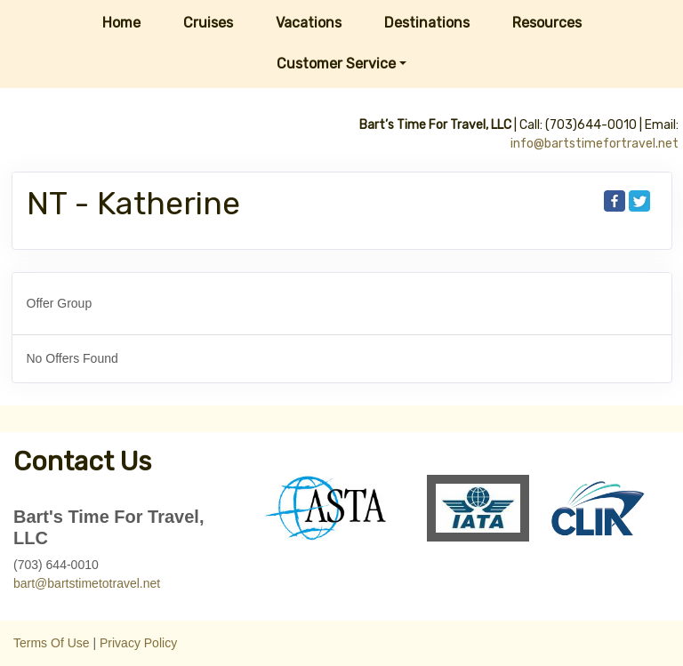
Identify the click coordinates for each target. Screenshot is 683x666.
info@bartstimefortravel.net (594, 143)
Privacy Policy (138, 643)
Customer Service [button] (336, 63)
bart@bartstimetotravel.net (86, 583)
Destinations (427, 22)
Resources (547, 22)
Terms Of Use (51, 643)
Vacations (309, 22)
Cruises (208, 22)
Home (121, 22)
